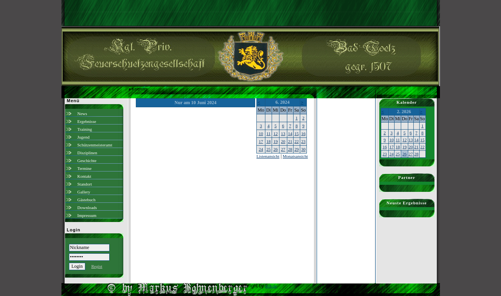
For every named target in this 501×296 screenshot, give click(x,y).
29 (296, 149)
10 (261, 133)
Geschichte (87, 160)
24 (261, 149)
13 (283, 133)
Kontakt (84, 176)
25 (268, 149)
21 (290, 141)
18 (268, 141)
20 (283, 141)
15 (296, 133)
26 (275, 149)
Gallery (83, 192)
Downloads (87, 207)
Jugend (83, 137)
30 (303, 149)
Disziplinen (87, 152)
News (82, 113)
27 (283, 149)
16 (303, 133)
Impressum (87, 215)
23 (303, 141)
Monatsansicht (295, 156)
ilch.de (271, 285)
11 (269, 133)
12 (275, 133)
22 (296, 141)
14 (290, 133)
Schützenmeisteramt (94, 145)
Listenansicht (267, 156)
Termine (84, 168)
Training (84, 129)
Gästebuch (86, 199)
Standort (84, 184)
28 (290, 149)
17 (261, 141)
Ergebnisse (86, 121)
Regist (96, 266)
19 (275, 141)
